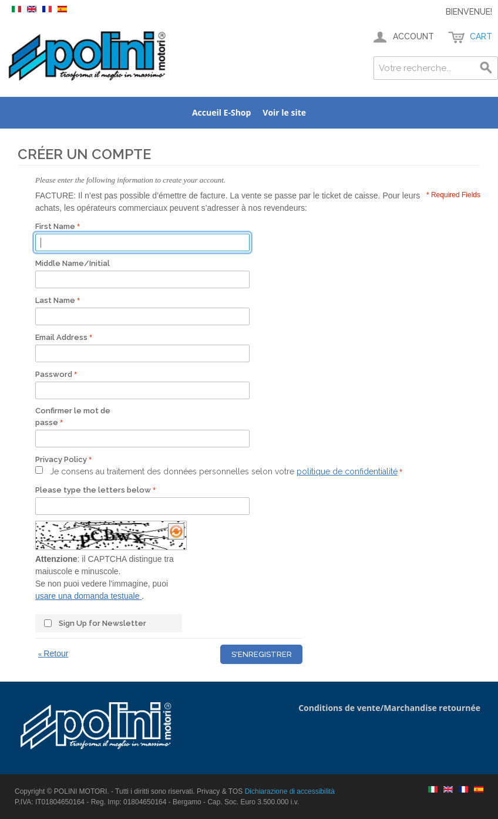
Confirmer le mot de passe (72, 416)
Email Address (61, 337)
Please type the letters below (93, 490)
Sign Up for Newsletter (102, 623)
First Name (55, 226)
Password (53, 374)
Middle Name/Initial (72, 263)
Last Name (55, 300)
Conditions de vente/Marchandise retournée (389, 707)
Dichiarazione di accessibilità (290, 791)
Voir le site (284, 112)
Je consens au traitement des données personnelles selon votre (224, 471)
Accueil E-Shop (221, 112)
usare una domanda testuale (88, 596)
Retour (53, 653)
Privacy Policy (61, 459)
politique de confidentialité (347, 471)
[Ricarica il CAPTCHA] (176, 531)
